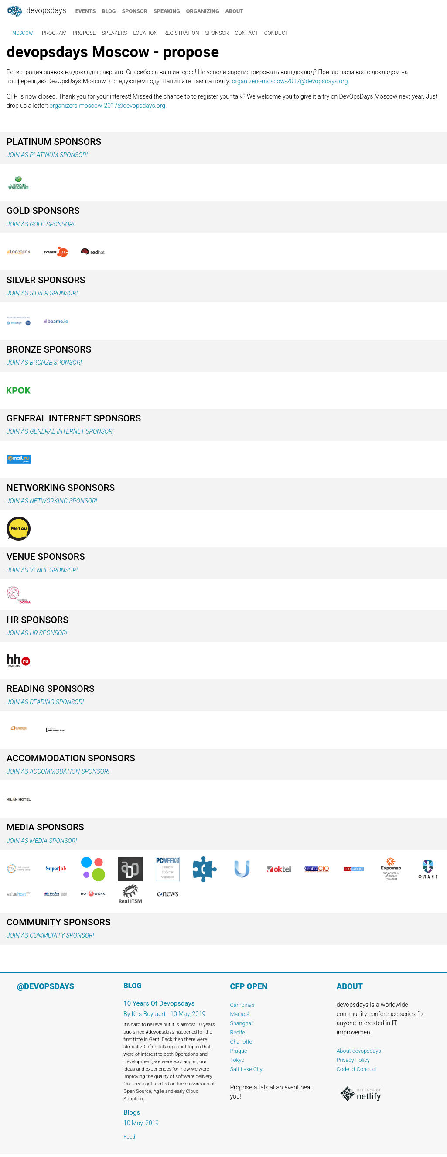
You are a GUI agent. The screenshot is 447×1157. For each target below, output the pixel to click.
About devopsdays (359, 1050)
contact (246, 33)
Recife (237, 1032)
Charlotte (241, 1041)
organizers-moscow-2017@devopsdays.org (290, 81)
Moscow (22, 33)
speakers (114, 33)
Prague (238, 1050)
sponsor (134, 11)
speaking (167, 11)
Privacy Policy (353, 1060)
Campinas (242, 1005)
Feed (129, 1136)
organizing (202, 11)
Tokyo (237, 1060)
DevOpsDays (36, 11)
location (145, 33)
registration (181, 33)
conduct (276, 33)
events (85, 11)
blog (109, 11)
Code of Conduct (357, 1069)
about (234, 11)
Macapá (240, 1014)
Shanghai (241, 1023)
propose (84, 33)
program (54, 33)
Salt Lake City (246, 1069)
